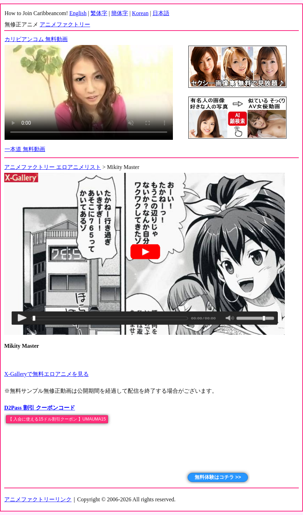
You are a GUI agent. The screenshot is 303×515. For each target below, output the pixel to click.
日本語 (161, 13)
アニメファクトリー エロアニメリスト (52, 167)
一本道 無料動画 (25, 149)
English (78, 13)
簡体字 (119, 13)
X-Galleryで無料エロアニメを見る (46, 374)
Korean (140, 13)
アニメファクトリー (65, 24)
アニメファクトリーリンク (38, 499)
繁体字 (98, 13)
